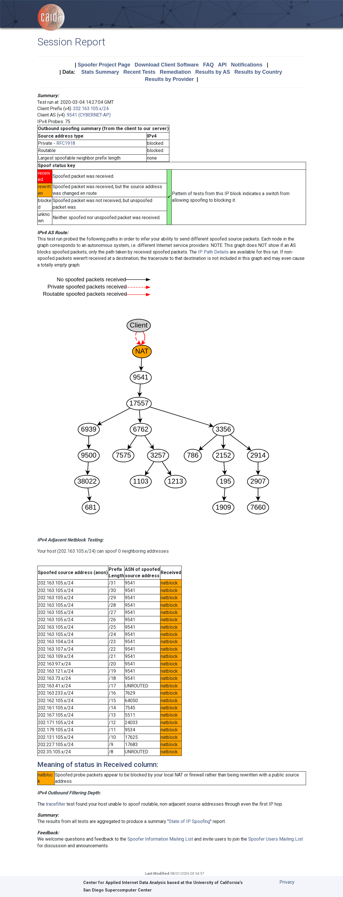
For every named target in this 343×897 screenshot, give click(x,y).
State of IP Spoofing (189, 821)
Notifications (246, 65)
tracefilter (55, 804)
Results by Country (258, 72)
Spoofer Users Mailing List (275, 839)
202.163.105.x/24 (91, 108)
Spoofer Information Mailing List (160, 839)
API (222, 65)
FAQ (208, 65)
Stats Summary (100, 72)
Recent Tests (139, 72)
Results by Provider (169, 79)
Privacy (286, 882)
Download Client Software (167, 65)
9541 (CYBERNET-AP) (89, 115)
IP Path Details (213, 252)
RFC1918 (65, 143)
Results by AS (212, 72)
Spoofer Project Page (104, 65)
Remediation (175, 72)
